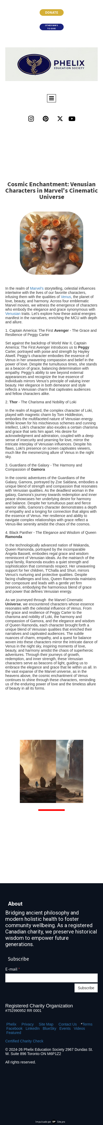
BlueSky (49, 1028)
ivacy (29, 1024)
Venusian (13, 314)
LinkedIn (33, 1028)
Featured (13, 1033)
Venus (66, 297)
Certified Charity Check (24, 1041)
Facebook (14, 1028)
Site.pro (61, 1121)
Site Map (46, 1024)
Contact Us (68, 1024)
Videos (79, 1028)
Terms (87, 1024)
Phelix (11, 1024)
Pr (23, 1024)
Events (65, 1028)
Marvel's (37, 288)
